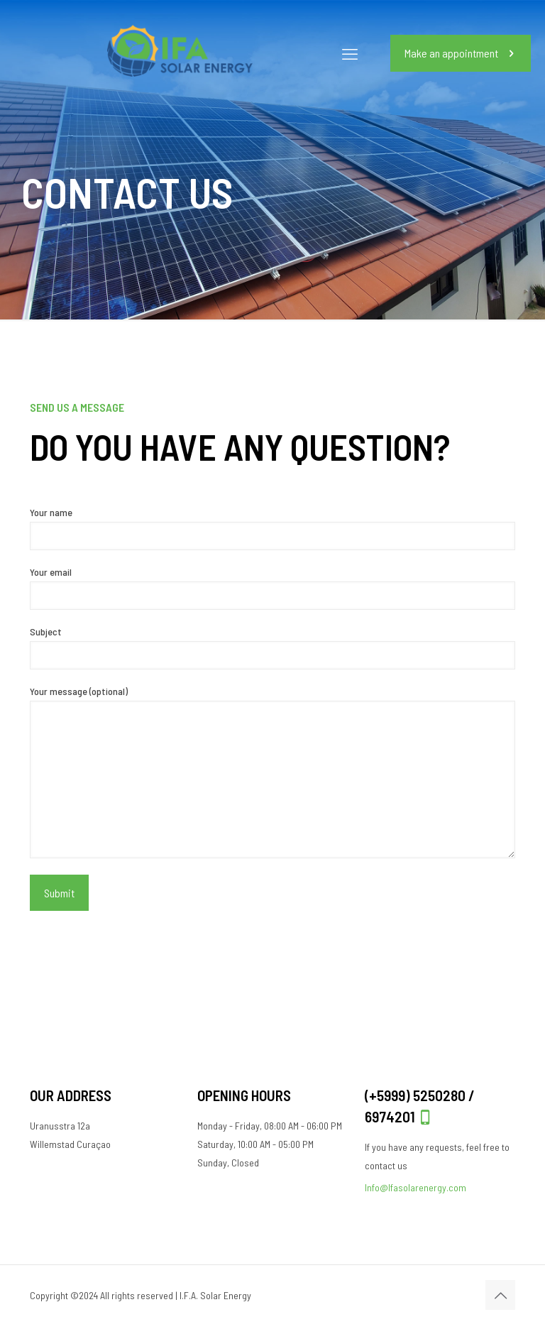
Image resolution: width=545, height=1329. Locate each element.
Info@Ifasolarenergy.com (415, 1187)
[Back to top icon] (500, 1295)
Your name (272, 528)
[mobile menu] (350, 53)
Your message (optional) (272, 771)
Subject (272, 647)
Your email (272, 588)
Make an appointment (460, 53)
